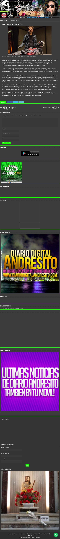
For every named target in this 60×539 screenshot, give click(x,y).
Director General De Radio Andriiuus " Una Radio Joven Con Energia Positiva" (36, 533)
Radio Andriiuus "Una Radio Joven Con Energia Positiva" (12, 308)
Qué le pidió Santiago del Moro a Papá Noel (50, 107)
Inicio (2, 20)
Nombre (4, 129)
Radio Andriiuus (12, 533)
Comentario (4, 116)
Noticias (6, 20)
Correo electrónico (6, 133)
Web (2, 137)
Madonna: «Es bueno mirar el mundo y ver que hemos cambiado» (10, 108)
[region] (30, 263)
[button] (56, 535)
